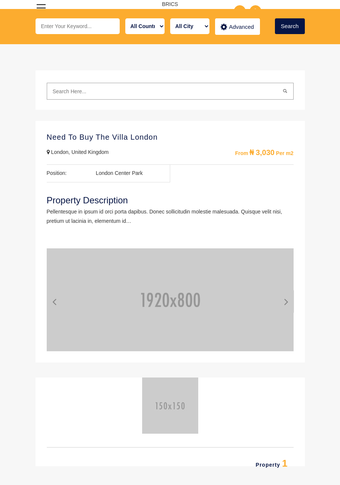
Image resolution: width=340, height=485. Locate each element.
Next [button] (280, 299)
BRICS (170, 4)
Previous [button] (48, 299)
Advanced (237, 26)
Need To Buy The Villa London (102, 137)
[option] (170, 299)
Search (290, 26)
